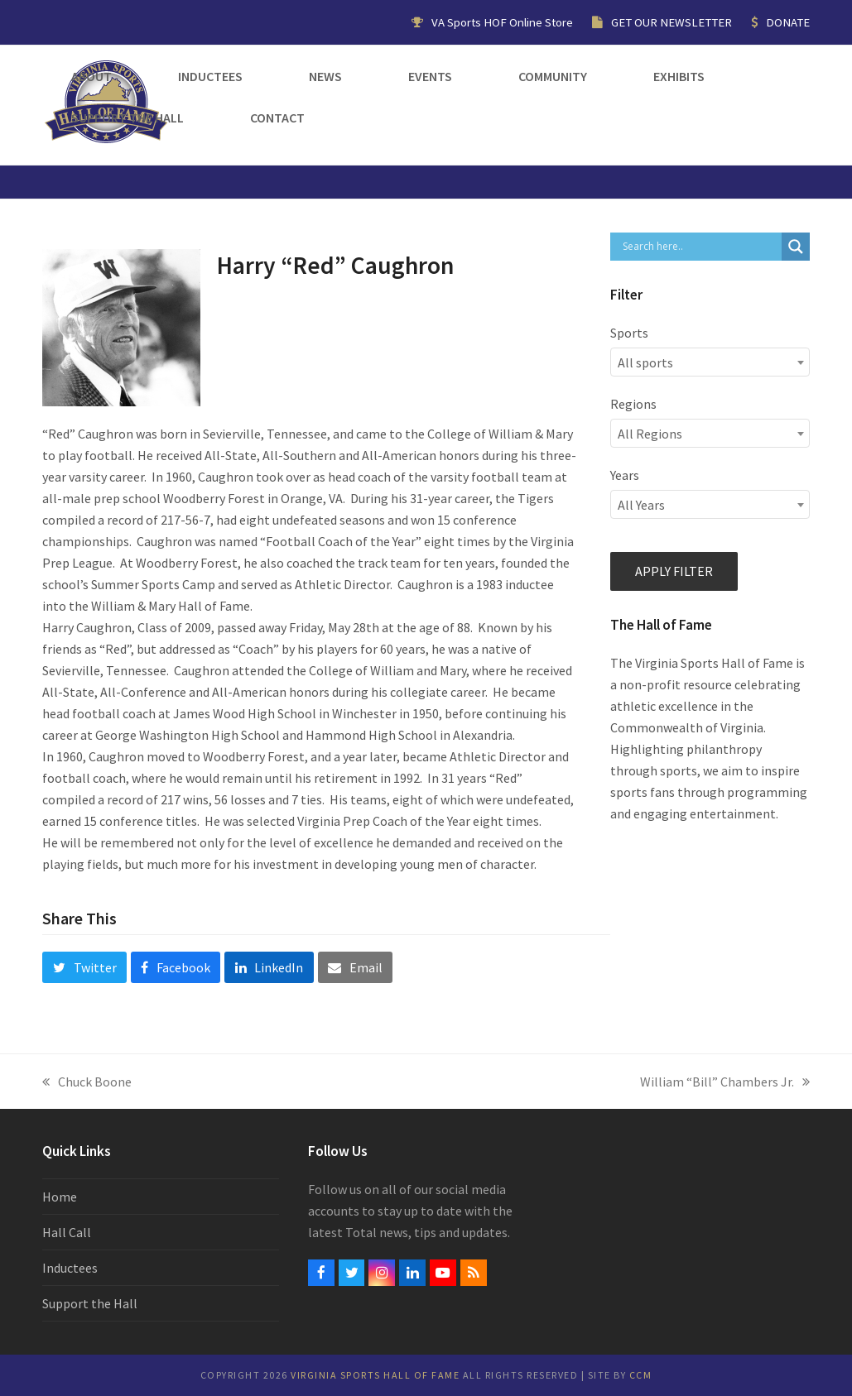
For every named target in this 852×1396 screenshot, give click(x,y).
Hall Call (66, 1232)
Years (624, 475)
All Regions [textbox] (650, 433)
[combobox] (710, 362)
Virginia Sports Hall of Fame (375, 1375)
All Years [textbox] (641, 505)
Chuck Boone (87, 1082)
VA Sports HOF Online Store (502, 22)
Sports (629, 332)
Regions (633, 404)
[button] (84, 967)
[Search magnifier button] (796, 247)
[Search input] (700, 247)
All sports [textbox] (645, 362)
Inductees (70, 1267)
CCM (640, 1375)
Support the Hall (89, 1303)
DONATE (788, 22)
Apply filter (674, 571)
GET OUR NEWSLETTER (671, 22)
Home (59, 1196)
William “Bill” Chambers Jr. (725, 1082)
